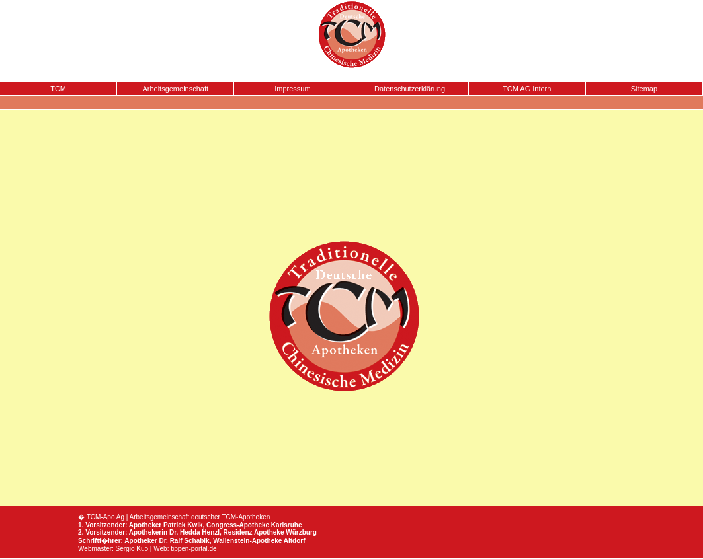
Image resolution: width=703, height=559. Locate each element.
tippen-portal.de (194, 548)
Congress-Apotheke (237, 525)
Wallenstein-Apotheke (247, 540)
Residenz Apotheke (254, 532)
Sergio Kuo (132, 548)
